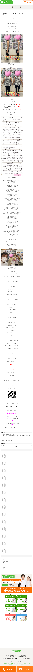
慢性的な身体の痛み (22, 656)
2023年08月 (4, 477)
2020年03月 (4, 514)
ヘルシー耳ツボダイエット (12, 406)
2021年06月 (4, 501)
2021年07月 (4, 500)
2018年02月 (4, 537)
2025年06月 (4, 457)
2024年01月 (4, 471)
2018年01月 (4, 538)
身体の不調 (14, 658)
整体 (2, 560)
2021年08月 (4, 499)
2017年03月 (4, 550)
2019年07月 (4, 521)
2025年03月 (4, 461)
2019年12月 (4, 516)
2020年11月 (4, 508)
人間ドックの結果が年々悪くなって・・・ (9, 434)
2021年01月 (4, 506)
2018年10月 (4, 529)
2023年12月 (4, 472)
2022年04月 (4, 492)
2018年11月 (4, 528)
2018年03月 (4, 536)
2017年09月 (4, 543)
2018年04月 (4, 535)
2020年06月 (4, 512)
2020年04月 (4, 513)
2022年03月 (4, 493)
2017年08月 (4, 544)
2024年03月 (4, 469)
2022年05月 (4, 491)
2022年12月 (4, 484)
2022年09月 (4, 486)
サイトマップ (20, 661)
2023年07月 (4, 478)
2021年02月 (4, 505)
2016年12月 (4, 552)
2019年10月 (4, 519)
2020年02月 (4, 515)
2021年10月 (4, 498)
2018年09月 (4, 530)
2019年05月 (4, 523)
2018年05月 (4, 534)
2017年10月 (4, 542)
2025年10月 (4, 455)
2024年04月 (4, 468)
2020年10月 (4, 509)
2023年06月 (4, 479)
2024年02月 (4, 470)
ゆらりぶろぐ (16, 659)
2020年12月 (4, 507)
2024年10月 (4, 465)
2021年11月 (4, 497)
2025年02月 (4, 462)
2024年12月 (4, 464)
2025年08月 (4, 456)
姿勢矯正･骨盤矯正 (7, 658)
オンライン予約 (13, 661)
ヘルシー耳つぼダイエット (11, 656)
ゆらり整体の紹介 (13, 655)
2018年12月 (4, 527)
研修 (3, 559)
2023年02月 (4, 483)
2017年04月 (4, 549)
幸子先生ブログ (4, 563)
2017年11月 (4, 541)
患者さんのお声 (26, 658)
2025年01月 (4, 463)
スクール (19, 658)
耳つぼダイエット (5, 561)
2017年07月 (4, 545)
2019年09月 (4, 520)
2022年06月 (4, 490)
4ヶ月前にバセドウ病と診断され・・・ (8, 440)
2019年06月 (4, 522)
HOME (7, 655)
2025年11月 (4, 454)
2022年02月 (4, 494)
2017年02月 (4, 551)
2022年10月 (4, 485)
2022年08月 (4, 487)
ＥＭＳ (3, 562)
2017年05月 (4, 548)
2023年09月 (4, 476)
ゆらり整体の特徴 (22, 655)
